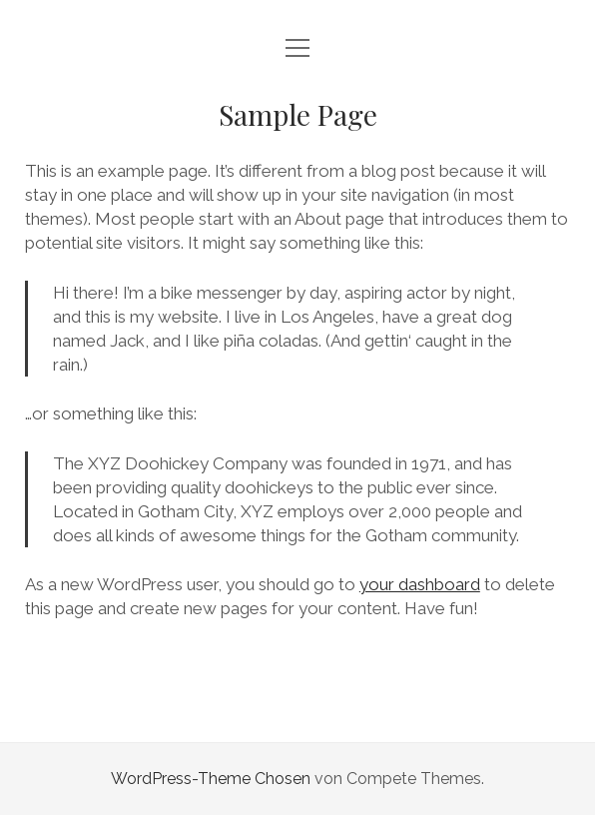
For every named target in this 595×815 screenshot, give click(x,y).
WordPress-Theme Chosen (210, 778)
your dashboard (419, 584)
